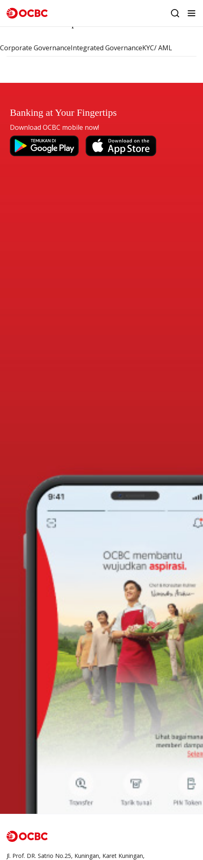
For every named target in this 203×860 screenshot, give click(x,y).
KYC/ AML (157, 47)
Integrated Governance (106, 47)
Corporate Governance (35, 47)
